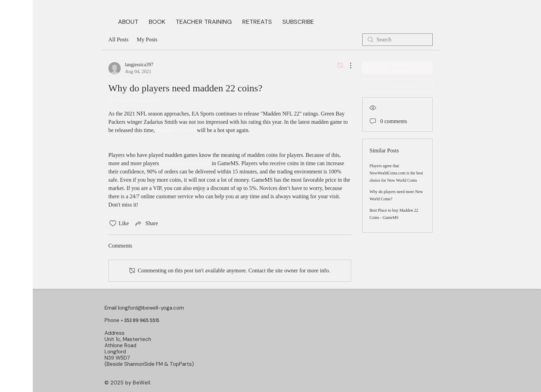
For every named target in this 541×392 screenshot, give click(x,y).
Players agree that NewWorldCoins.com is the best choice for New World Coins (396, 173)
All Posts (118, 39)
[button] (157, 21)
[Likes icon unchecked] (112, 223)
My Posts (147, 39)
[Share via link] (146, 223)
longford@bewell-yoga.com (151, 307)
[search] (397, 39)
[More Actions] (347, 65)
